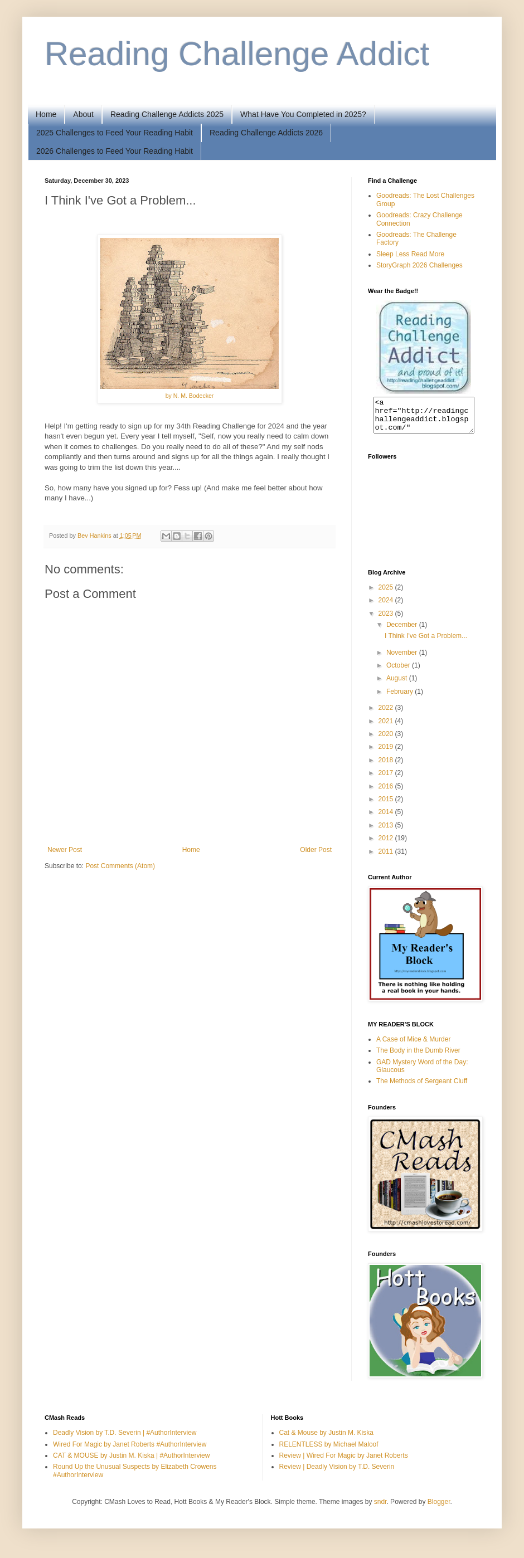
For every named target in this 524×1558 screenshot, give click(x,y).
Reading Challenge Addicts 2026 (266, 132)
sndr (380, 1508)
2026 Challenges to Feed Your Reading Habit (114, 151)
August (397, 685)
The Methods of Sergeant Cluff (421, 1088)
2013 (387, 832)
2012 (387, 845)
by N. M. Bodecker (190, 395)
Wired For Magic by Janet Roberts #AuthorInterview (129, 1451)
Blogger (439, 1508)
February (400, 698)
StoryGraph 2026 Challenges (419, 265)
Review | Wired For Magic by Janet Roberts (343, 1462)
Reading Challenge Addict (237, 53)
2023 (387, 620)
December (402, 631)
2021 (387, 728)
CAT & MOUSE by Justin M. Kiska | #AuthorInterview (131, 1462)
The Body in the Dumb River (418, 1057)
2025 (387, 594)
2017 (387, 779)
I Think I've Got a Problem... (426, 642)
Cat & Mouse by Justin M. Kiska (326, 1439)
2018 (387, 767)
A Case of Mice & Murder (413, 1046)
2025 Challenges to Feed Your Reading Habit (114, 132)
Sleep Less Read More (410, 254)
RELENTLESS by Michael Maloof (329, 1451)
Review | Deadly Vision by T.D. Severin (337, 1473)
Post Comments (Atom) (120, 866)
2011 (387, 858)
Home (46, 114)
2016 (387, 793)
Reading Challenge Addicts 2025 (167, 114)
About (83, 114)
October (399, 672)
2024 (387, 607)
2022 (387, 714)
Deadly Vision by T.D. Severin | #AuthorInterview (124, 1439)
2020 (387, 740)
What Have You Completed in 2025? (303, 114)
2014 (387, 818)
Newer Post (64, 850)
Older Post (316, 850)
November (402, 659)
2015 (387, 806)
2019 (387, 753)
